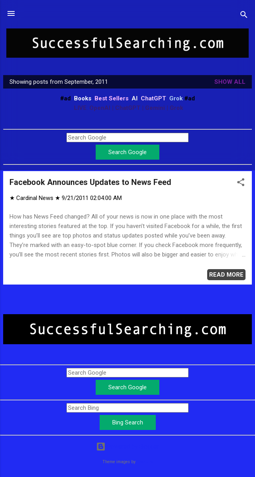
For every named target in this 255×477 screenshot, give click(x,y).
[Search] (244, 16)
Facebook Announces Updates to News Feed (90, 182)
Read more (226, 274)
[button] (241, 183)
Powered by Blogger (127, 446)
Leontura (145, 461)
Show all (230, 81)
